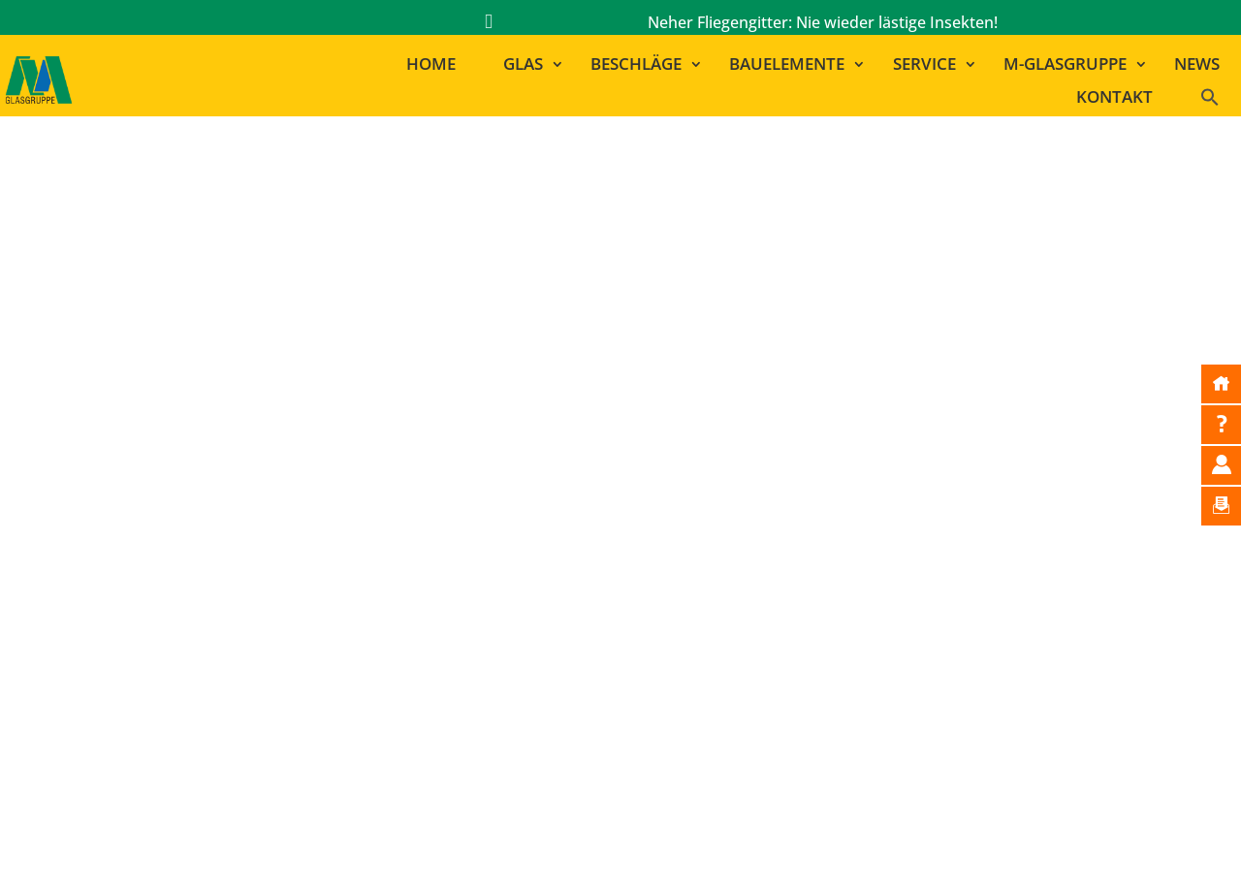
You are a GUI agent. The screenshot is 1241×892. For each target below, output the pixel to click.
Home (431, 64)
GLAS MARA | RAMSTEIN (868, 714)
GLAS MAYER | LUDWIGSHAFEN (895, 688)
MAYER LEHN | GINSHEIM (873, 662)
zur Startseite (631, 502)
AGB (960, 851)
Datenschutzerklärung (848, 851)
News (1197, 64)
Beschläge (636, 64)
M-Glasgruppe (1065, 64)
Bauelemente (786, 64)
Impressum (588, 851)
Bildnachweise (698, 851)
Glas (523, 64)
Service (924, 64)
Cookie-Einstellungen (1069, 851)
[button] (1218, 101)
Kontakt (1114, 97)
